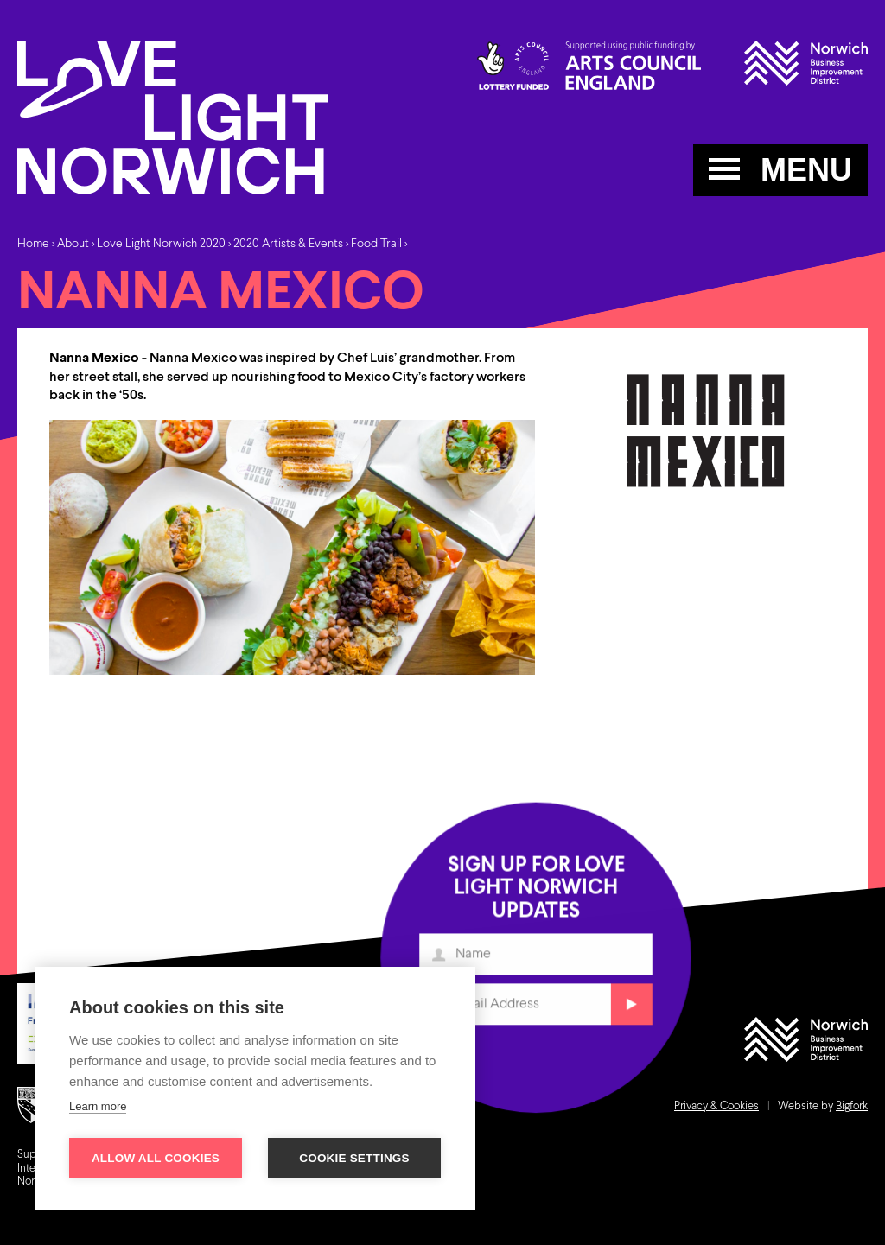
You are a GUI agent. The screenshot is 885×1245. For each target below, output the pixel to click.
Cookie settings (354, 1158)
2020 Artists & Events (288, 244)
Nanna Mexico (94, 358)
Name (441, 960)
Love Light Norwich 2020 (161, 244)
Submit (628, 1008)
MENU (780, 169)
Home (33, 244)
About (73, 244)
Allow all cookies (156, 1158)
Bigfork (852, 1106)
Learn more (97, 1106)
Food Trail (376, 244)
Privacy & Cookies (716, 1106)
